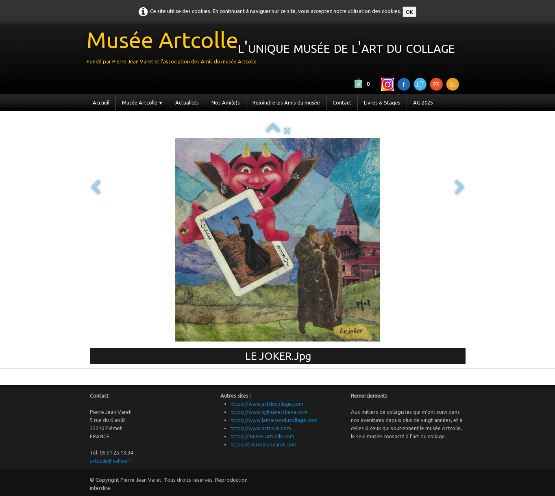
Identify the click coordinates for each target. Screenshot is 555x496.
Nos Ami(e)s (225, 102)
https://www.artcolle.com (261, 428)
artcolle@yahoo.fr (111, 460)
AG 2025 (423, 102)
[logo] (274, 49)
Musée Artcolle (142, 102)
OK (409, 12)
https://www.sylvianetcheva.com (269, 412)
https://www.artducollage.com (267, 404)
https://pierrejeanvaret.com (263, 444)
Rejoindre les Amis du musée (286, 102)
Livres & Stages (382, 102)
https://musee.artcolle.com (262, 436)
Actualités (187, 102)
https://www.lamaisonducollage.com (274, 420)
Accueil (101, 102)
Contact (342, 102)
